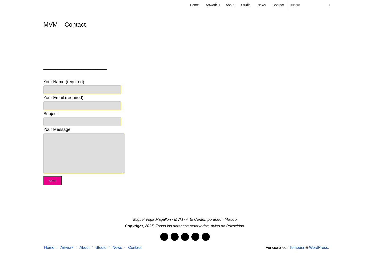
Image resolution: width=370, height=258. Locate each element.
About (84, 247)
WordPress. (319, 247)
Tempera (297, 247)
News (117, 247)
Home (49, 247)
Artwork (66, 247)
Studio (101, 247)
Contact (134, 247)
